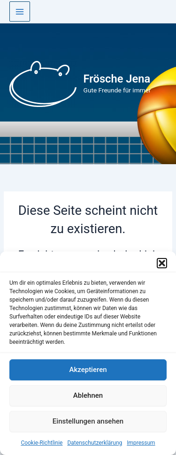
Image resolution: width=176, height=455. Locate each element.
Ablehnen (88, 395)
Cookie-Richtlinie (41, 443)
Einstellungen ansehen (88, 421)
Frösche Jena (117, 78)
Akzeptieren (88, 369)
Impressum (141, 443)
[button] (162, 263)
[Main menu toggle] (19, 11)
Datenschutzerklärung (94, 443)
